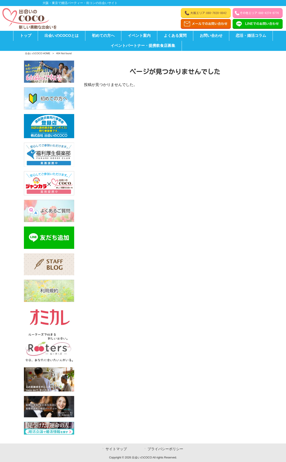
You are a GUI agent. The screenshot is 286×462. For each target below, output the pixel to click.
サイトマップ (116, 449)
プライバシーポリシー (165, 449)
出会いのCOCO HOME (37, 53)
